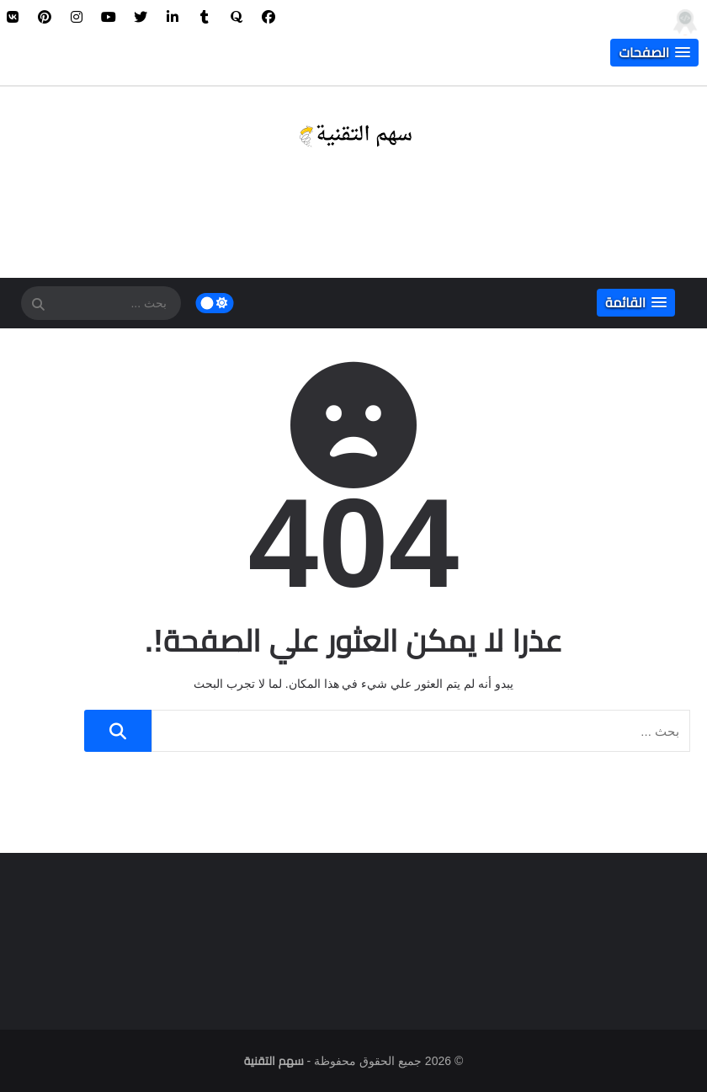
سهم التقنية (274, 1061)
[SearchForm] (38, 305)
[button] (654, 53)
